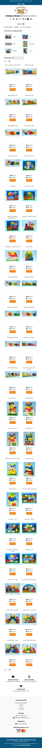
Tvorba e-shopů (8, 743)
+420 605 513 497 (16, 1)
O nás (21, 707)
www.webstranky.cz (25, 745)
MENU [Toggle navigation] (21, 4)
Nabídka (16, 27)
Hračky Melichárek (22, 724)
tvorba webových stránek (20, 743)
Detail (12, 89)
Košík (27, 19)
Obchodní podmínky (21, 703)
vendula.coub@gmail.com (22, 717)
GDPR (21, 705)
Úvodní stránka (8, 27)
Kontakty (21, 709)
